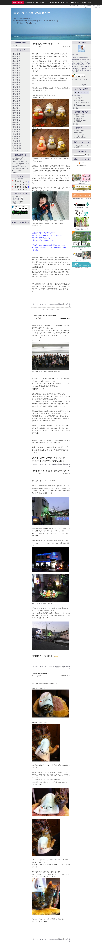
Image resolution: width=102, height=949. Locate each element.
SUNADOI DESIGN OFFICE (82, 106)
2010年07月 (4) (16, 115)
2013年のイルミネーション (19, 166)
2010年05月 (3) (16, 119)
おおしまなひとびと (80, 100)
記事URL (35, 304)
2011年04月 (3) (16, 100)
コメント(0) (43, 304)
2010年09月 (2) (16, 112)
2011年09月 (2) (16, 91)
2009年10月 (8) (16, 131)
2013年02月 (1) (16, 67)
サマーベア (77, 99)
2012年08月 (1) (16, 75)
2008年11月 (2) (16, 150)
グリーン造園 (78, 97)
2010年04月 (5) (16, 121)
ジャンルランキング (17, 200)
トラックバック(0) (52, 304)
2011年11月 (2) (16, 88)
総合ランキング (16, 196)
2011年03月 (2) (16, 102)
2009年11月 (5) (16, 129)
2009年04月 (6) (16, 142)
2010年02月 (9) (16, 124)
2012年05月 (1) (16, 79)
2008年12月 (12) (16, 149)
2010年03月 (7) (16, 122)
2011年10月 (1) (16, 89)
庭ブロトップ (88, 7)
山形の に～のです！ (80, 138)
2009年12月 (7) (16, 128)
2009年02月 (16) (16, 145)
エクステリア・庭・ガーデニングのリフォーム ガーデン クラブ (85, 5)
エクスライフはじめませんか (31, 12)
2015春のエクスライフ (18, 159)
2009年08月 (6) (16, 135)
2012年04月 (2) (16, 81)
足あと (61, 304)
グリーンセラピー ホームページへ (20, 214)
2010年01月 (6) (16, 126)
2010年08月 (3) (16, 114)
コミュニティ (96, 7)
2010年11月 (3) (16, 109)
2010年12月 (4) (16, 107)
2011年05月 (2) (16, 98)
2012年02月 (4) (16, 82)
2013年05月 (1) (16, 63)
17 (26, 186)
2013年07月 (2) (16, 62)
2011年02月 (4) (16, 103)
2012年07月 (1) (16, 77)
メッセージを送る (81, 85)
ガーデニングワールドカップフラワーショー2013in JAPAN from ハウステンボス (20, 163)
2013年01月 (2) (16, 68)
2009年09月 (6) (16, 133)
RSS (81, 162)
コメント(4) (43, 939)
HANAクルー (77, 132)
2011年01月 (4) (16, 105)
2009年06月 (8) (16, 138)
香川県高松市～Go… (80, 120)
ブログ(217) (15, 45)
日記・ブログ (17, 203)
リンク (13, 224)
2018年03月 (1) (16, 53)
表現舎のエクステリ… (80, 115)
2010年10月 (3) (16, 110)
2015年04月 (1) (16, 55)
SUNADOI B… (78, 122)
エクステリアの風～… (80, 116)
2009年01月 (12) (16, 147)
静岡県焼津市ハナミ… (80, 118)
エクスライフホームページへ (80, 79)
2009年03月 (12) (16, 143)
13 (15, 186)
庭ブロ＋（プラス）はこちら (51, 309)
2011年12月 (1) (16, 86)
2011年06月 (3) (16, 96)
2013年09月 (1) (16, 60)
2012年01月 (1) (16, 84)
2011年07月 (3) (16, 95)
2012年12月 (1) (16, 70)
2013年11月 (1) (16, 58)
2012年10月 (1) (16, 74)
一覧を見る (14, 172)
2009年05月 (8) (16, 140)
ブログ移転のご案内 (17, 158)
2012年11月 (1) (16, 72)
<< (15, 179)
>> (25, 179)
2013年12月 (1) (16, 56)
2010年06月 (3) (16, 117)
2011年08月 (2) (16, 93)
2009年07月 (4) (16, 136)
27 (15, 189)
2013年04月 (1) (16, 65)
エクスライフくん (79, 131)
